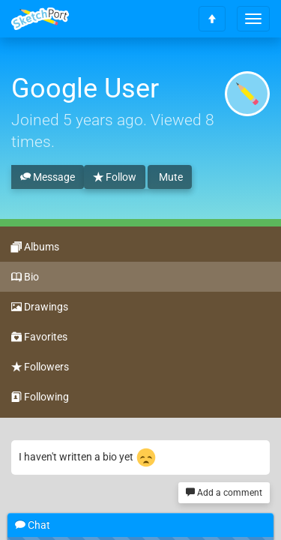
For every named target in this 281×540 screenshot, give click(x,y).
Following (40, 397)
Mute (170, 177)
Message (47, 177)
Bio (25, 277)
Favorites (39, 337)
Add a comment (224, 493)
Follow (114, 177)
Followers (40, 367)
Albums (35, 247)
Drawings (39, 307)
